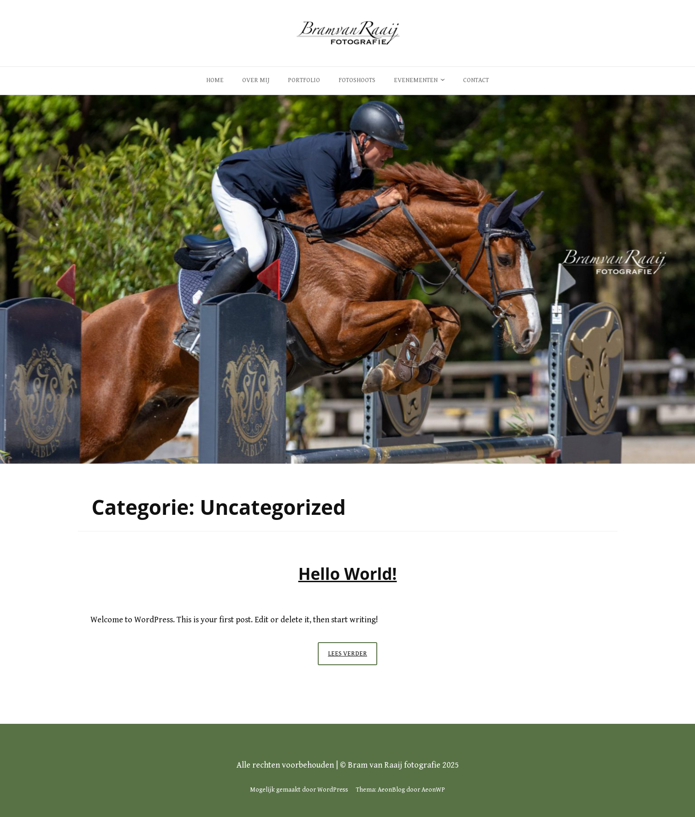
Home (215, 80)
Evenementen (416, 80)
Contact (476, 80)
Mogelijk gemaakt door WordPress (299, 789)
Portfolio (304, 80)
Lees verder (352, 656)
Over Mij (255, 80)
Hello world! (347, 573)
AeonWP (433, 789)
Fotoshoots (357, 80)
